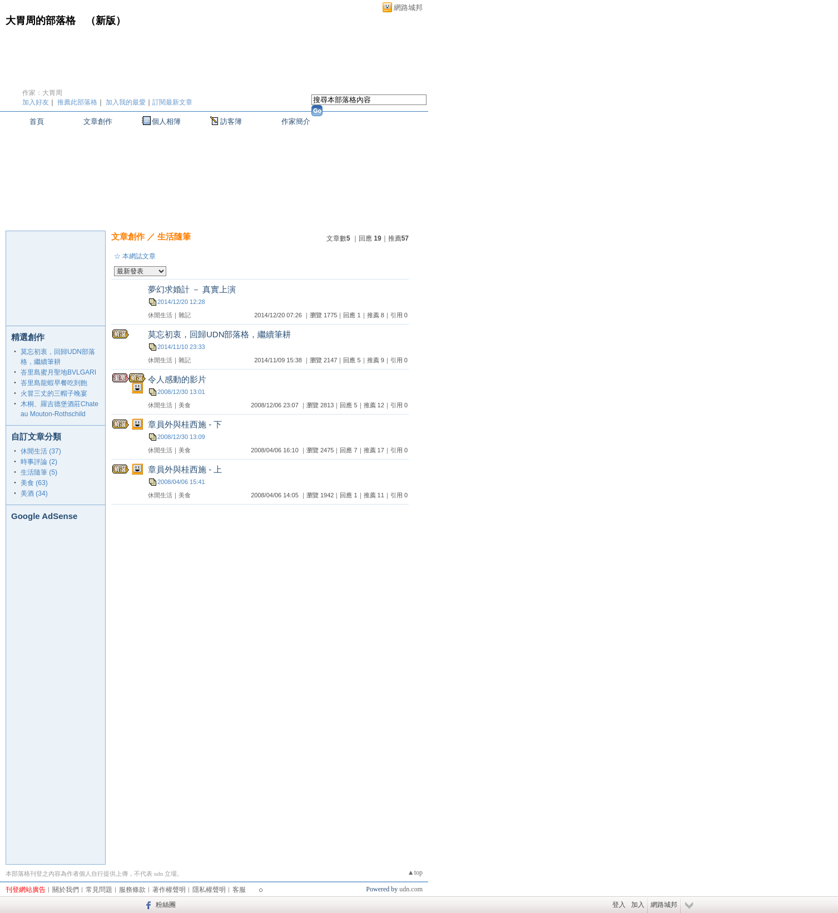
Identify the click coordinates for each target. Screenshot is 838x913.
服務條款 (132, 890)
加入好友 (35, 102)
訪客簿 (231, 121)
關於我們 (65, 890)
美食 (184, 405)
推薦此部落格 (77, 102)
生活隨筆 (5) (39, 472)
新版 (106, 20)
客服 (239, 890)
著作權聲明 (169, 890)
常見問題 (99, 890)
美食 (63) (34, 483)
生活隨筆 (174, 236)
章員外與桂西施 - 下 (185, 424)
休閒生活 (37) (41, 451)
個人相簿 (166, 121)
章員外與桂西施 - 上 (185, 469)
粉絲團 (166, 905)
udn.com (411, 889)
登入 (619, 905)
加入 (637, 905)
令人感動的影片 (177, 379)
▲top (415, 872)
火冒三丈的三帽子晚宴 (54, 393)
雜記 (184, 315)
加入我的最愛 (126, 102)
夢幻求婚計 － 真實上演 (192, 289)
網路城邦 (408, 7)
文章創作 (97, 121)
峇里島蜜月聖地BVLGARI (58, 372)
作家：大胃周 (42, 93)
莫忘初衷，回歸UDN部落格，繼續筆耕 (219, 334)
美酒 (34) (34, 493)
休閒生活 (160, 315)
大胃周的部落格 (41, 20)
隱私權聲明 (209, 890)
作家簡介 (295, 121)
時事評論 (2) (39, 462)
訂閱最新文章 (172, 102)
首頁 (36, 121)
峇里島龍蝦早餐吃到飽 (54, 383)
